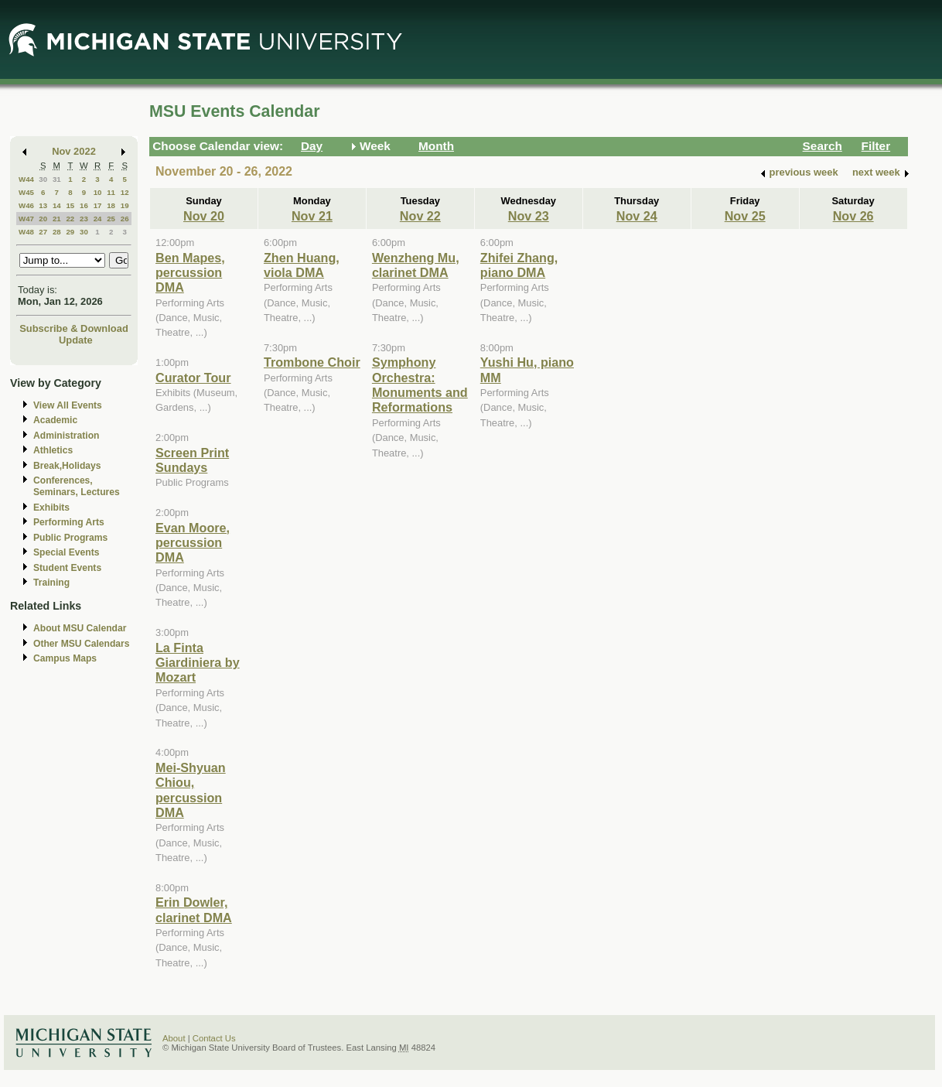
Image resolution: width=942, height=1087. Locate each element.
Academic (55, 420)
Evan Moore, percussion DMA (192, 543)
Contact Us (214, 1038)
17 (98, 205)
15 (70, 205)
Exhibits (51, 507)
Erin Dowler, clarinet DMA (193, 909)
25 (111, 218)
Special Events (66, 552)
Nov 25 (745, 216)
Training (51, 582)
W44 (26, 179)
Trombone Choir (312, 362)
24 (98, 218)
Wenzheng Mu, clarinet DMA (415, 265)
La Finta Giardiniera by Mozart (197, 663)
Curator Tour (193, 378)
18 (111, 205)
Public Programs (70, 537)
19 (125, 205)
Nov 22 (420, 216)
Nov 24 (636, 216)
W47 (26, 218)
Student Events (67, 567)
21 (57, 218)
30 (43, 179)
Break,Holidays (67, 465)
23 (84, 218)
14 (57, 205)
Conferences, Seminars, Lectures (76, 486)
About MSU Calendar (79, 628)
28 (57, 231)
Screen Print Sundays (192, 460)
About (174, 1038)
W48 (26, 231)
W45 (26, 192)
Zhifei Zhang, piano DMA (519, 265)
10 (98, 192)
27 (43, 231)
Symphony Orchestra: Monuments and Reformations (420, 384)
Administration (66, 435)
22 (70, 218)
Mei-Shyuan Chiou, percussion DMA (190, 790)
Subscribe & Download (73, 328)
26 (125, 218)
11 (111, 192)
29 (70, 231)
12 (125, 192)
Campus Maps (65, 658)
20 (43, 218)
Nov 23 (528, 216)
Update (76, 340)
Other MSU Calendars (81, 643)
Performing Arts (68, 522)
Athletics (53, 450)
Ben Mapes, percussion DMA (190, 273)
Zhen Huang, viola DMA (302, 265)
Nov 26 (853, 216)
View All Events (67, 405)
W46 (26, 205)
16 (84, 205)
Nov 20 (203, 216)
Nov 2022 (74, 151)
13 (43, 205)
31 (57, 179)
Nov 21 (312, 216)
